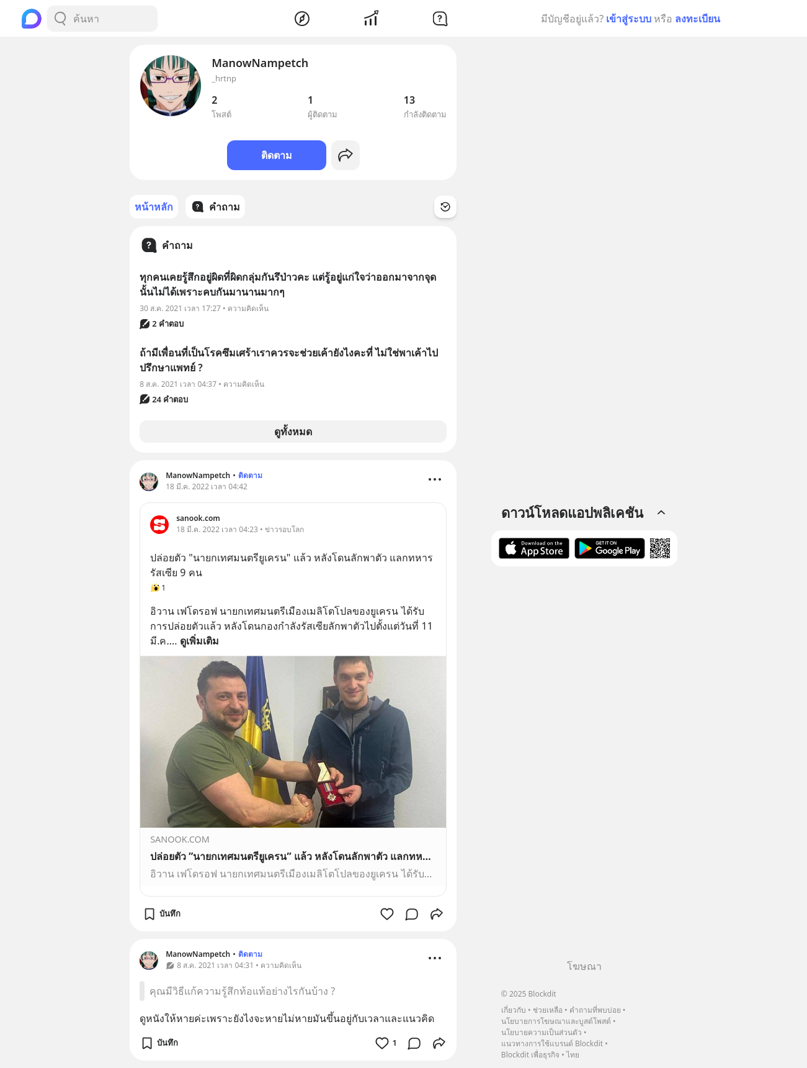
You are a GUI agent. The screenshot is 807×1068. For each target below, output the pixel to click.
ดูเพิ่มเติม (199, 641)
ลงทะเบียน (697, 18)
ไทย (572, 1054)
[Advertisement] (584, 767)
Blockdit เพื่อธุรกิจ (530, 1054)
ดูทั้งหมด (293, 431)
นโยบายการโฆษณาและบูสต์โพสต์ (556, 1021)
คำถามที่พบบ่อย (595, 1010)
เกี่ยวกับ (513, 1010)
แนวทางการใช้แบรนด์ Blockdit (552, 1043)
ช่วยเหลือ (548, 1010)
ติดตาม (276, 155)
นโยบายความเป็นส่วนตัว (541, 1032)
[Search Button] (60, 18)
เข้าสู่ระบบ (628, 18)
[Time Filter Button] (445, 207)
